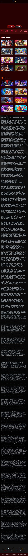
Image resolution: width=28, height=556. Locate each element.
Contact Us (16, 547)
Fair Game (9, 547)
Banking (12, 547)
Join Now (11, 26)
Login (18, 26)
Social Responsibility (6, 545)
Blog (20, 547)
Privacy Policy (19, 545)
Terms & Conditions (13, 545)
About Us (23, 545)
